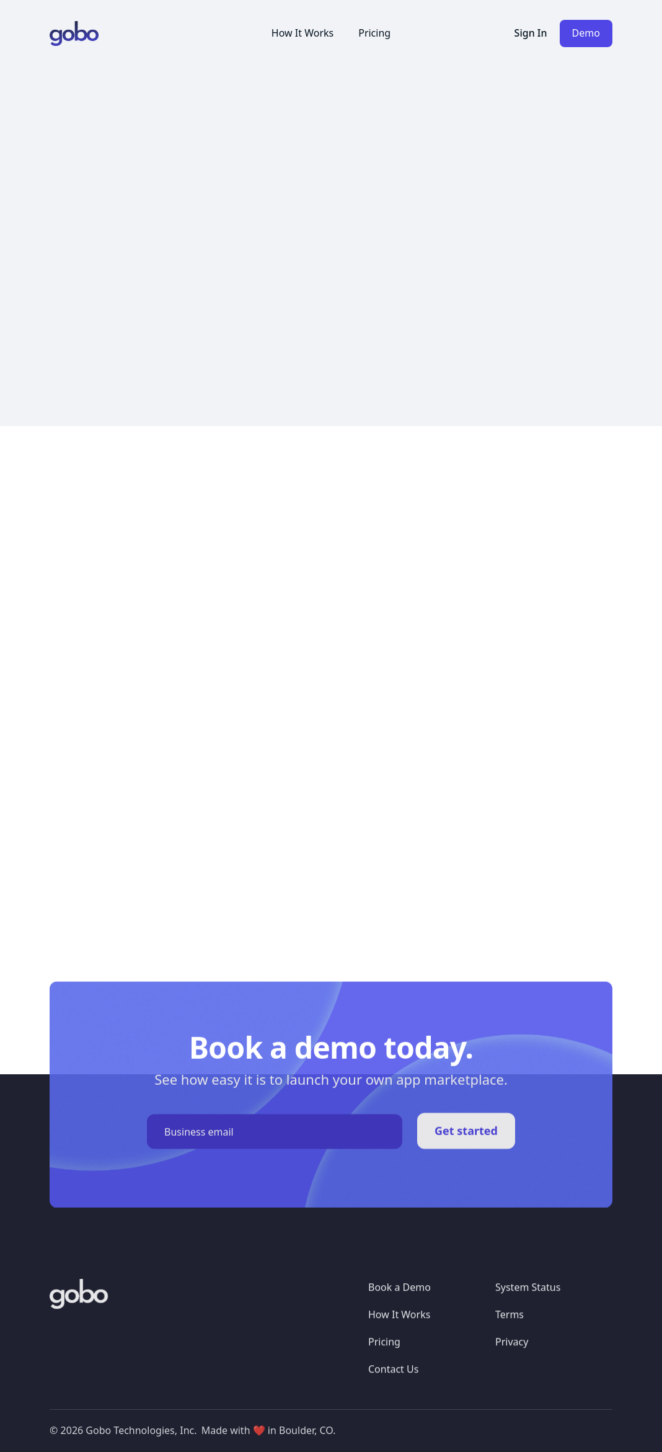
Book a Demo (399, 1294)
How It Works (302, 33)
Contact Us (393, 1376)
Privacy (511, 1348)
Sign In (530, 33)
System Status (527, 1294)
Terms (509, 1322)
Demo (586, 33)
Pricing (374, 33)
